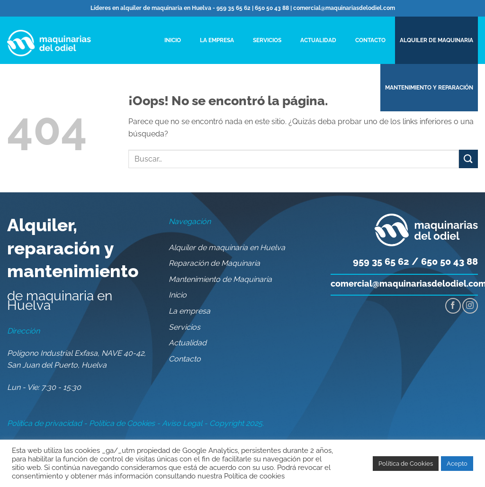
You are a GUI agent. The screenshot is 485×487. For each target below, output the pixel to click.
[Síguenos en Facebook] (453, 306)
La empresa (217, 40)
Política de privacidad (44, 423)
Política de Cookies (122, 423)
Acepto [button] (457, 463)
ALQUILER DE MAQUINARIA (436, 40)
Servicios (267, 40)
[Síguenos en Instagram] (470, 306)
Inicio (172, 40)
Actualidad (318, 40)
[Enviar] (468, 159)
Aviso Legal (182, 423)
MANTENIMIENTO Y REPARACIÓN (429, 87)
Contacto (370, 40)
